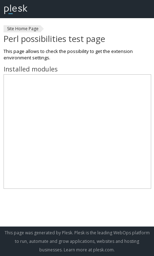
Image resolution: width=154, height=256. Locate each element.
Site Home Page (23, 29)
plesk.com (103, 250)
